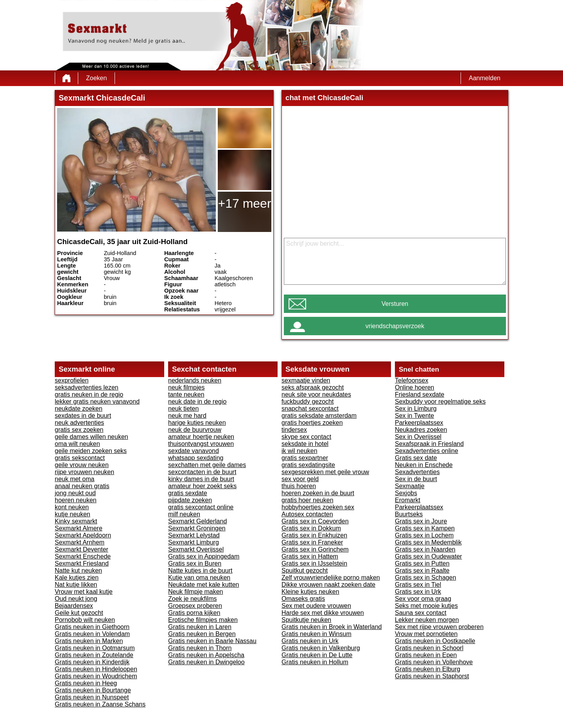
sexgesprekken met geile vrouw (325, 472)
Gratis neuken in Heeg (86, 683)
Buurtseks (409, 514)
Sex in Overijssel (418, 436)
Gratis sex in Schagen (425, 577)
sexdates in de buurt (83, 415)
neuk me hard (187, 415)
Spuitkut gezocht (305, 570)
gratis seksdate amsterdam (319, 415)
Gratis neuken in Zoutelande (94, 655)
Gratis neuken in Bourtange (93, 690)
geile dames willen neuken (91, 436)
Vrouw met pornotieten (426, 634)
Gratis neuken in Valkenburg (321, 648)
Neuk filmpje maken (195, 591)
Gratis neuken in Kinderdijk (92, 662)
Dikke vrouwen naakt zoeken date (328, 584)
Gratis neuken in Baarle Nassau (212, 641)
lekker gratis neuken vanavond (97, 401)
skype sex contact (306, 436)
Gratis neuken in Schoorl (429, 648)
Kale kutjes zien (77, 577)
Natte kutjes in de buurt (200, 570)
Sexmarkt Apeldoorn (83, 535)
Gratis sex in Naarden (425, 549)
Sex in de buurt (416, 479)
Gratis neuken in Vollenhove (434, 662)
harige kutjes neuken (197, 422)
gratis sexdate (187, 493)
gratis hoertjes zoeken (312, 422)
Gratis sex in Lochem (424, 535)
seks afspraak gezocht (313, 387)
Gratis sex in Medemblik (428, 542)
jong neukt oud (75, 493)
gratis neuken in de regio (89, 394)
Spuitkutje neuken (306, 619)
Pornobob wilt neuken (85, 619)
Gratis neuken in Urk (310, 641)
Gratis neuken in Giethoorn (92, 627)
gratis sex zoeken (79, 429)
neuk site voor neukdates (316, 394)
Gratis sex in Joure (421, 521)
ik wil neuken (299, 450)
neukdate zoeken (78, 408)
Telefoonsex (411, 380)
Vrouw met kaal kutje (84, 591)
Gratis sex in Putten (422, 563)
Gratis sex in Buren (194, 563)
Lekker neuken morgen (427, 619)
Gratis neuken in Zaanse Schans (100, 704)
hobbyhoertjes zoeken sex (318, 507)
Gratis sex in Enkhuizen (314, 535)
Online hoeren (414, 387)
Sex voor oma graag (423, 598)
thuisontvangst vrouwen (201, 443)
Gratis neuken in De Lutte (317, 655)
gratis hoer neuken (307, 500)
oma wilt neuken (77, 443)
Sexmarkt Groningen (197, 528)
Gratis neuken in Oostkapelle (435, 641)
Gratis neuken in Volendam (92, 634)
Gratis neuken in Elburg (427, 669)
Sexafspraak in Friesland (429, 443)
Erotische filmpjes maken (203, 619)
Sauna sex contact (420, 612)
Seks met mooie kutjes (426, 605)
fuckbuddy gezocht (307, 401)
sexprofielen (71, 380)
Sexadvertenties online (426, 450)
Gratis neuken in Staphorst (432, 676)
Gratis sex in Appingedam (203, 556)
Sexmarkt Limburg (193, 542)
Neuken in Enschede (424, 465)
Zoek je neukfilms (192, 598)
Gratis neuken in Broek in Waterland (332, 627)
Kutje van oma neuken (199, 577)
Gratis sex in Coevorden (315, 521)
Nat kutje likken (76, 584)
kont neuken (72, 507)
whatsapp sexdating (195, 458)
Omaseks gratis (303, 598)
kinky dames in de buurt (201, 479)
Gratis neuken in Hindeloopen (96, 669)
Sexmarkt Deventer (81, 549)
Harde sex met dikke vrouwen (323, 612)
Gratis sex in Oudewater (428, 556)
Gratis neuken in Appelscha (206, 655)
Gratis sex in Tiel (418, 584)
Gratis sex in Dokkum (311, 528)
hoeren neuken (76, 500)
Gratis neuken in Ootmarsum (95, 648)
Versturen (395, 303)
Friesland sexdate (419, 394)
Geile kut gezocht (79, 612)
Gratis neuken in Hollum (315, 662)
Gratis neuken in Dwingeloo (206, 662)
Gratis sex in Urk (418, 591)
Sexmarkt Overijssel (196, 549)
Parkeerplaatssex (419, 422)
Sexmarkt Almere (78, 528)
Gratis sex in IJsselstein (314, 563)
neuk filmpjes (186, 387)
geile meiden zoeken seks (91, 450)
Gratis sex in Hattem (310, 556)
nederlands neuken (194, 380)
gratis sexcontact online (200, 507)
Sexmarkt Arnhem (79, 542)
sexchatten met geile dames (207, 465)
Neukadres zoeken (421, 429)
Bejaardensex (74, 605)
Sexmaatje (410, 486)
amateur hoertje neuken (201, 436)
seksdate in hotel (305, 443)
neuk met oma (74, 479)
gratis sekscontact (80, 458)
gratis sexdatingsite (308, 465)
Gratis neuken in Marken (89, 641)
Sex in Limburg (416, 408)
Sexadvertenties (417, 472)
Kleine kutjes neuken (310, 591)
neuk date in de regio (197, 401)
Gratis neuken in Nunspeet (92, 697)
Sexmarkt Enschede (83, 556)
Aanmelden (484, 78)
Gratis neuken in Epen (426, 655)
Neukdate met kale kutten (203, 584)
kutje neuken (72, 514)
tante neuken (186, 394)
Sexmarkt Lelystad (194, 535)
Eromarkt (407, 500)
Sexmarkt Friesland (82, 563)
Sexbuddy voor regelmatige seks (440, 401)
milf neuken (184, 514)
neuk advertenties (79, 422)
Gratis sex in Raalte (422, 570)
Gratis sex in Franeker (312, 542)
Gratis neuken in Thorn (199, 648)
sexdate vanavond (193, 450)
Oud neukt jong (76, 598)
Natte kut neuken (78, 570)
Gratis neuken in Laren (199, 627)
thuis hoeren (299, 486)
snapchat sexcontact (310, 408)
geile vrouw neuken (82, 465)
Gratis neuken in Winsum (316, 634)
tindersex (294, 429)
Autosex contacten (307, 514)
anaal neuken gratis (82, 486)
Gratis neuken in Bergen (202, 634)
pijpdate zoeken (190, 500)
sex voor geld (300, 479)
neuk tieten (183, 408)
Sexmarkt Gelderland (197, 521)
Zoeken (96, 78)
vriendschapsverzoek (395, 326)
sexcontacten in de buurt (202, 472)
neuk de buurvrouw (194, 429)
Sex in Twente (414, 415)
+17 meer (244, 203)
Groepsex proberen (195, 605)
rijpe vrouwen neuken (84, 472)
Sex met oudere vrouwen (316, 605)
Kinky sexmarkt (76, 521)
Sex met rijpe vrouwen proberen (439, 627)
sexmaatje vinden (306, 380)
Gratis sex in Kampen (425, 528)
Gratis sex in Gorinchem (315, 549)
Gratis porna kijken (194, 612)
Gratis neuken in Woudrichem (96, 676)
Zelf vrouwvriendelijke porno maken (331, 577)
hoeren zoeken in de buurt (318, 493)
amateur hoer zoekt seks (202, 486)
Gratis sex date (416, 458)
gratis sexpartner (305, 458)
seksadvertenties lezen (86, 387)
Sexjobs (406, 493)
